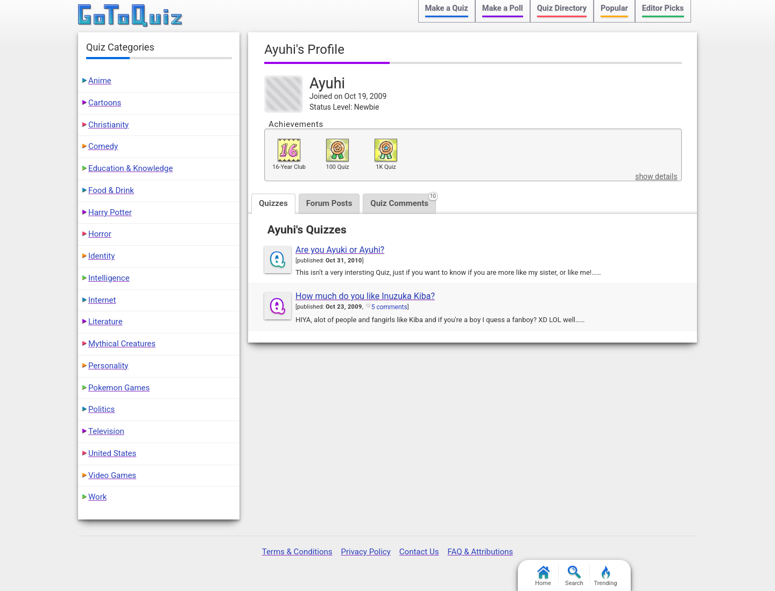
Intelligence (109, 278)
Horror (99, 234)
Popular (614, 8)
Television (106, 431)
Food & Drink (111, 190)
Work (97, 497)
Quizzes (273, 203)
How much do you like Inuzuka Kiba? (365, 296)
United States (112, 453)
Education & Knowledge (130, 168)
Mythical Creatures (122, 343)
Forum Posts (329, 203)
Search (574, 576)
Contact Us (419, 552)
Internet (102, 300)
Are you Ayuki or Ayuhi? (339, 250)
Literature (105, 321)
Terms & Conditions (297, 552)
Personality (108, 366)
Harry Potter (110, 212)
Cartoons (104, 103)
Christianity (108, 125)
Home (543, 576)
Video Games (112, 475)
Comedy (103, 146)
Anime (99, 81)
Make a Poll (502, 8)
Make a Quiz (446, 8)
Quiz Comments (403, 201)
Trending (605, 576)
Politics (101, 409)
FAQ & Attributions (480, 552)
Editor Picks (663, 8)
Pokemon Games (119, 388)
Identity (101, 256)
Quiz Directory (562, 8)
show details (656, 176)
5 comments (389, 307)
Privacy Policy (365, 552)
